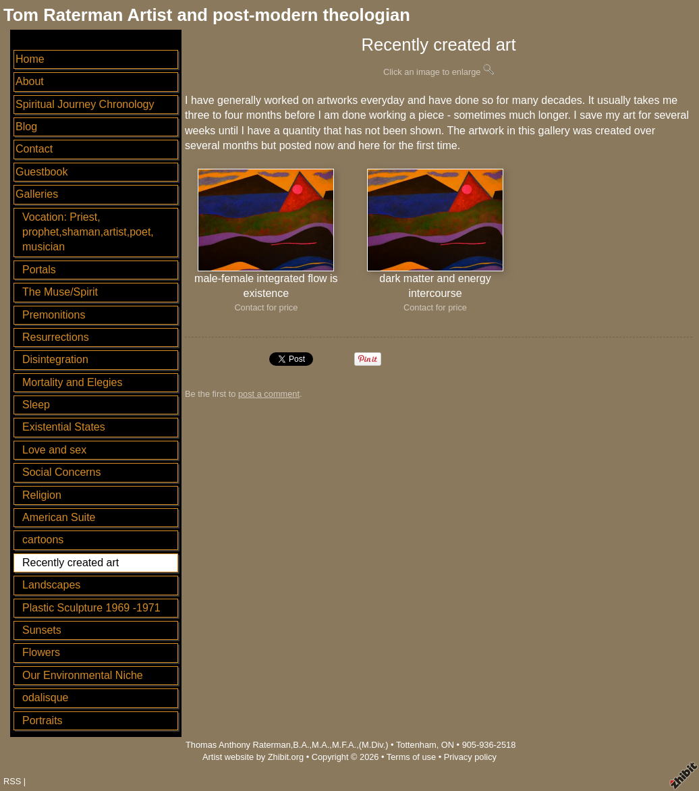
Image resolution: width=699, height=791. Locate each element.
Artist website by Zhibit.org (253, 757)
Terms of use (411, 757)
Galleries (37, 194)
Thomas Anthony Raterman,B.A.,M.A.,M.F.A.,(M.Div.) (287, 745)
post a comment (269, 394)
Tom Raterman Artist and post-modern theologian (206, 14)
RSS (12, 781)
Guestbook (41, 172)
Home (30, 59)
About (30, 81)
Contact (34, 149)
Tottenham (416, 745)
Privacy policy (470, 757)
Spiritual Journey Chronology (85, 104)
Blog (26, 126)
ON (447, 745)
